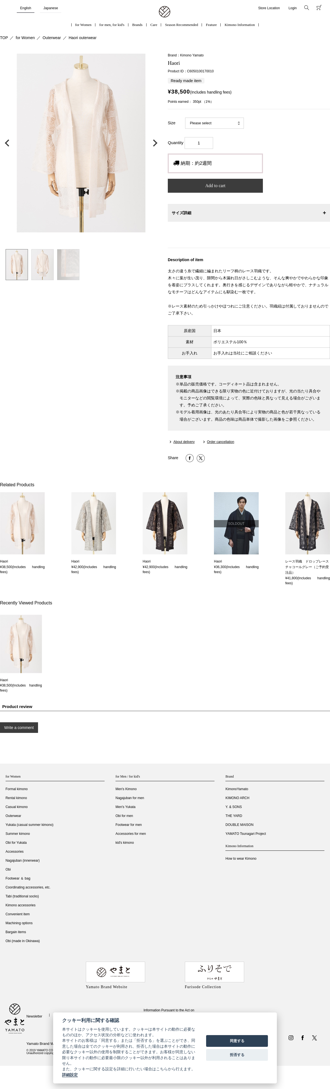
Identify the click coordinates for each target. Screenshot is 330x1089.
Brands (137, 25)
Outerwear (52, 37)
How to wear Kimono (240, 859)
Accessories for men (130, 834)
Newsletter (34, 1016)
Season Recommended (181, 25)
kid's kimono (124, 843)
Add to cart (215, 185)
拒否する (237, 1055)
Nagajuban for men (129, 798)
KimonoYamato (236, 789)
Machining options (19, 923)
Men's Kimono (126, 789)
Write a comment (19, 727)
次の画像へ (153, 143)
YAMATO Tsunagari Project (245, 834)
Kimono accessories (21, 905)
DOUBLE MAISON (239, 825)
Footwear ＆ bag (18, 878)
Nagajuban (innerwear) (23, 860)
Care (153, 25)
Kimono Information (240, 25)
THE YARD (233, 816)
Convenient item (18, 914)
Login (293, 8)
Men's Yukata (125, 807)
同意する (237, 1041)
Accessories (15, 852)
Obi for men (124, 816)
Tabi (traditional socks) (22, 896)
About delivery (184, 442)
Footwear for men (128, 825)
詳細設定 (70, 1075)
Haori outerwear (82, 37)
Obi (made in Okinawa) (23, 941)
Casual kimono (17, 807)
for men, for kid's (111, 25)
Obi (8, 869)
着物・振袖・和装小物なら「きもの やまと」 (164, 12)
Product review (17, 706)
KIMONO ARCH (237, 798)
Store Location (269, 8)
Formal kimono (17, 789)
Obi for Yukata (16, 843)
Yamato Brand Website (44, 1044)
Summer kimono (18, 834)
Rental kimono (16, 798)
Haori (4, 561)
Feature (211, 25)
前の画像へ (8, 143)
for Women (83, 25)
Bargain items (16, 932)
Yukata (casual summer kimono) (29, 825)
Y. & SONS (233, 807)
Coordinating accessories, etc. (28, 887)
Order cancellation (220, 442)
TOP (4, 37)
